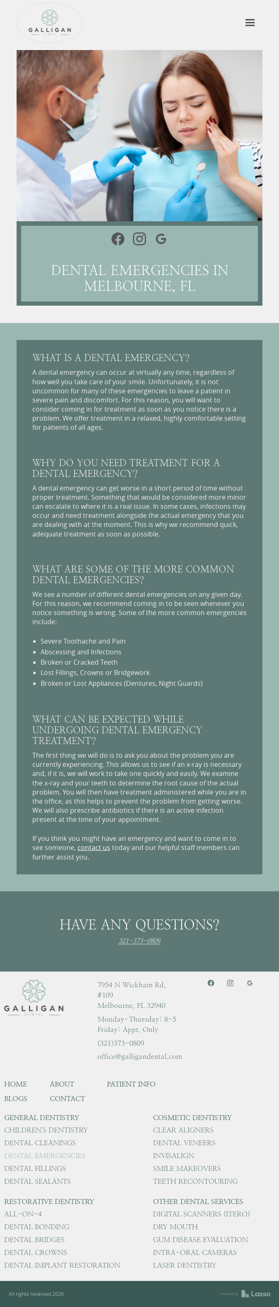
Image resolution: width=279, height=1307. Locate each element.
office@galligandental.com (139, 1056)
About (62, 1084)
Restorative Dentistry (49, 1201)
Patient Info (131, 1084)
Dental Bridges (34, 1239)
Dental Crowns (35, 1252)
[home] (50, 23)
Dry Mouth (175, 1227)
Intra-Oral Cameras (195, 1252)
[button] (250, 22)
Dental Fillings (35, 1168)
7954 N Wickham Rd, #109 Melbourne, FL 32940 (131, 995)
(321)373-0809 (120, 1043)
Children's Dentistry (46, 1130)
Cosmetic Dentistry (192, 1117)
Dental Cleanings (40, 1143)
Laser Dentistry (184, 1265)
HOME (15, 1084)
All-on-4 (23, 1214)
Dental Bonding (36, 1227)
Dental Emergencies (44, 1155)
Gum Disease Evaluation (200, 1239)
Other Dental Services (198, 1201)
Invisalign (173, 1155)
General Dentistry (41, 1117)
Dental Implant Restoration (62, 1265)
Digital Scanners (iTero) (201, 1214)
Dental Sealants (37, 1181)
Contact (67, 1098)
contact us (94, 847)
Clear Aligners (183, 1130)
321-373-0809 (139, 941)
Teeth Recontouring (195, 1181)
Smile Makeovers (187, 1168)
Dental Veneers (184, 1143)
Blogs (15, 1098)
